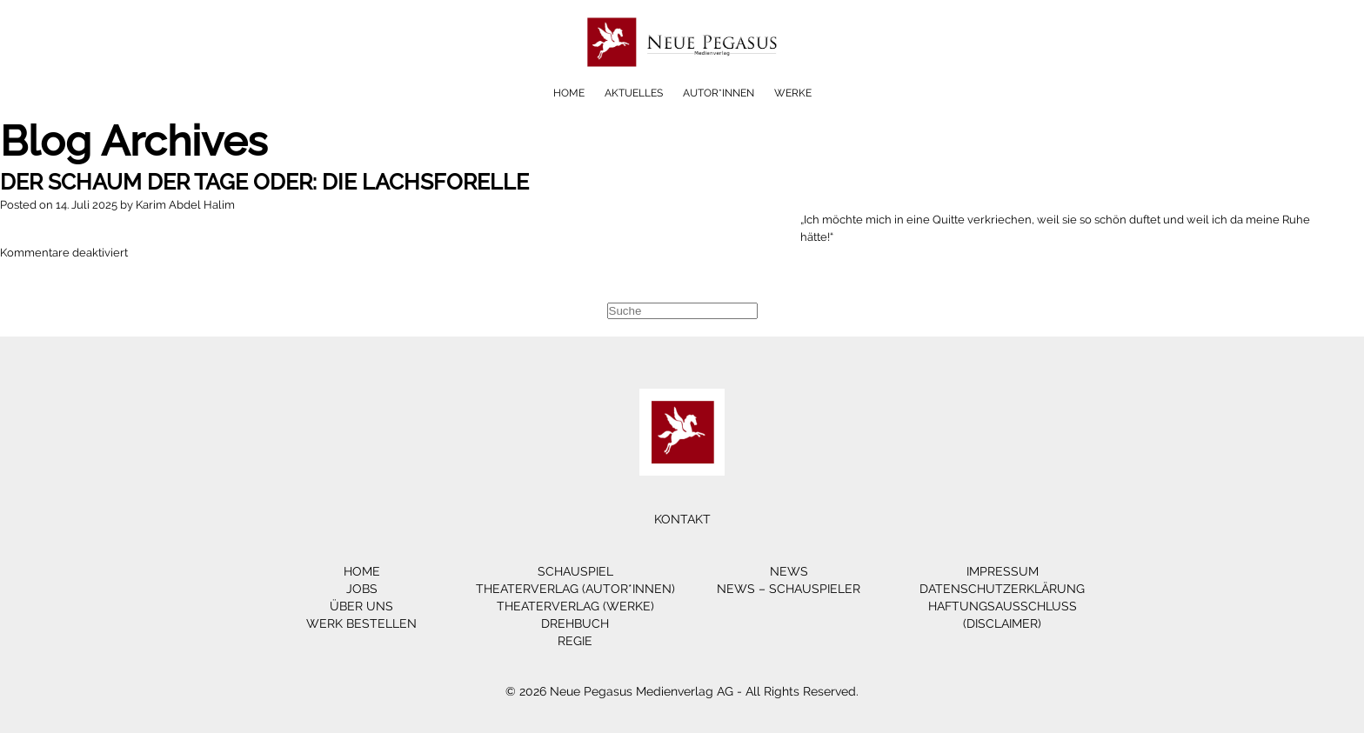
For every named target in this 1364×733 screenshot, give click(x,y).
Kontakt (682, 519)
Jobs (362, 589)
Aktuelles (634, 93)
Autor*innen (718, 93)
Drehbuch (575, 623)
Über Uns (361, 606)
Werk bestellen (361, 623)
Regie (575, 641)
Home (569, 93)
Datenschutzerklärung (1002, 589)
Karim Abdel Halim (185, 204)
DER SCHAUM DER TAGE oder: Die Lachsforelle (264, 182)
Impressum (1002, 571)
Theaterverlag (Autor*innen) (575, 589)
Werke (793, 93)
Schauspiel (575, 571)
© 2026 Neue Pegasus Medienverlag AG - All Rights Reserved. (682, 691)
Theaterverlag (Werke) (575, 606)
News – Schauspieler (788, 589)
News (789, 571)
